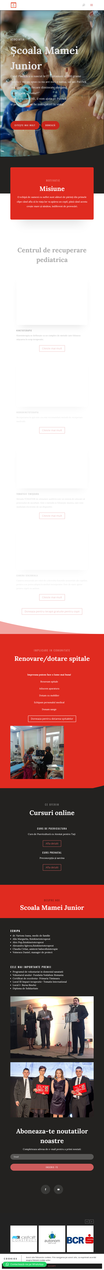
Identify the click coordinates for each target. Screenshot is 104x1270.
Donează (50, 124)
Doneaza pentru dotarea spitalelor (52, 718)
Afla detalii (52, 843)
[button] (92, 1221)
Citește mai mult (25, 124)
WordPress (69, 1266)
